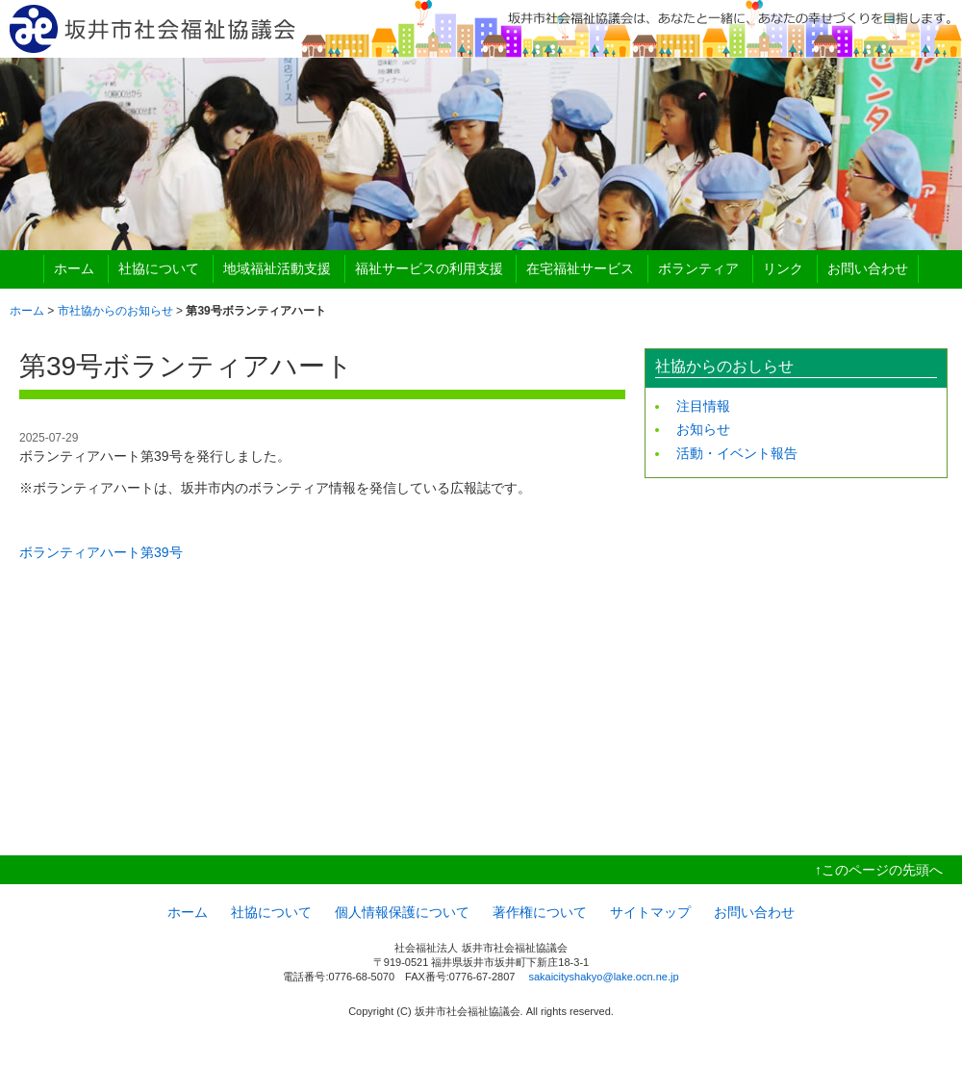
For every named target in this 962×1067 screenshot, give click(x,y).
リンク (783, 268)
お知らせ (703, 429)
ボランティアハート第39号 (101, 552)
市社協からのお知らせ (115, 311)
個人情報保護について (402, 912)
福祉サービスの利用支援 (429, 268)
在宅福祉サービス (580, 268)
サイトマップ (650, 912)
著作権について (540, 912)
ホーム (74, 268)
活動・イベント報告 (736, 453)
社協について (158, 268)
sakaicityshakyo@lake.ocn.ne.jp (603, 976)
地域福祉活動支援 (277, 268)
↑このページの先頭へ (879, 869)
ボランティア (698, 268)
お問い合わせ (867, 268)
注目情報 (703, 406)
